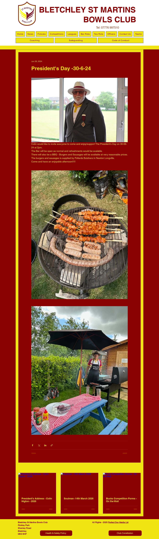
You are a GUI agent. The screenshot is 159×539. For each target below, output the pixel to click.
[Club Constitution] (125, 533)
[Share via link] (51, 445)
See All (138, 468)
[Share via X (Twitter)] (39, 445)
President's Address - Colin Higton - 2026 (37, 500)
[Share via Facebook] (32, 445)
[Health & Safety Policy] (56, 533)
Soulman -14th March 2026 (78, 498)
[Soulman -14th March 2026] (79, 483)
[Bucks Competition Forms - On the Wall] (122, 483)
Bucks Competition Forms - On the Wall (121, 500)
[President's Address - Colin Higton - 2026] (37, 483)
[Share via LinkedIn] (45, 445)
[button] (72, 34)
